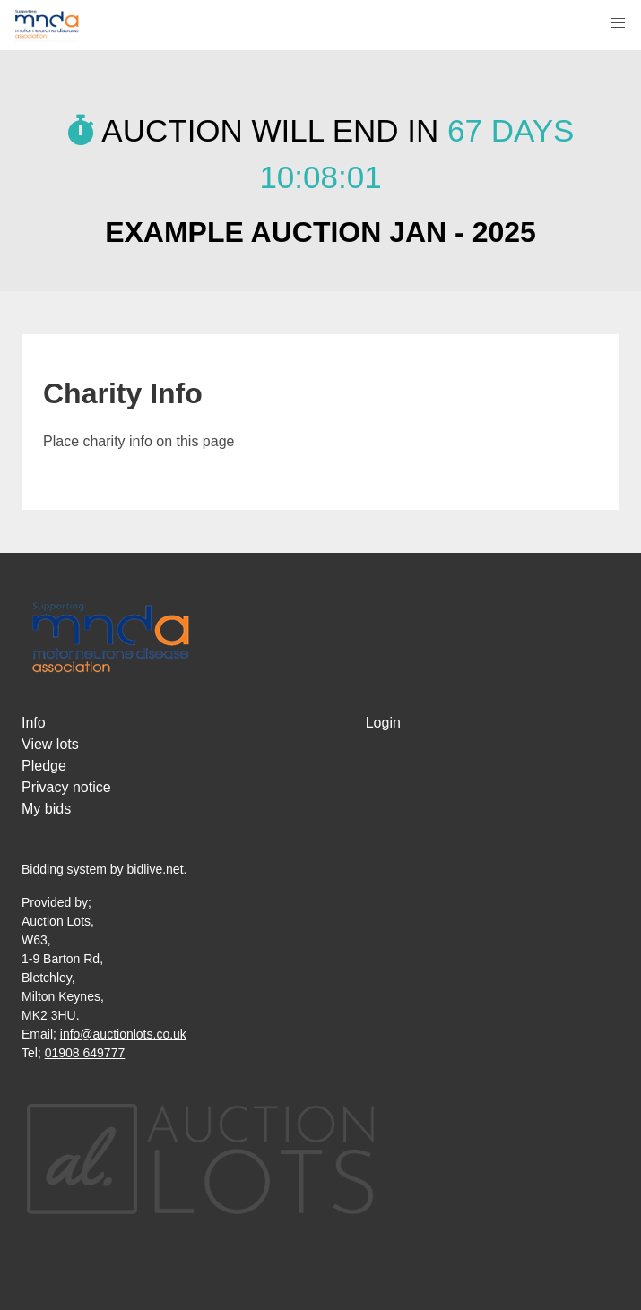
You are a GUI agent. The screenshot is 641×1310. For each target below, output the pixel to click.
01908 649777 (85, 1053)
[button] (617, 23)
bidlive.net (155, 869)
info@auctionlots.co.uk (123, 1034)
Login (383, 722)
